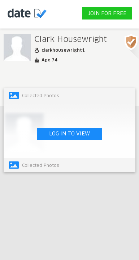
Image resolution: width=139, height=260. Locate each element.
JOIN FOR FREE (107, 13)
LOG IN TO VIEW (69, 133)
